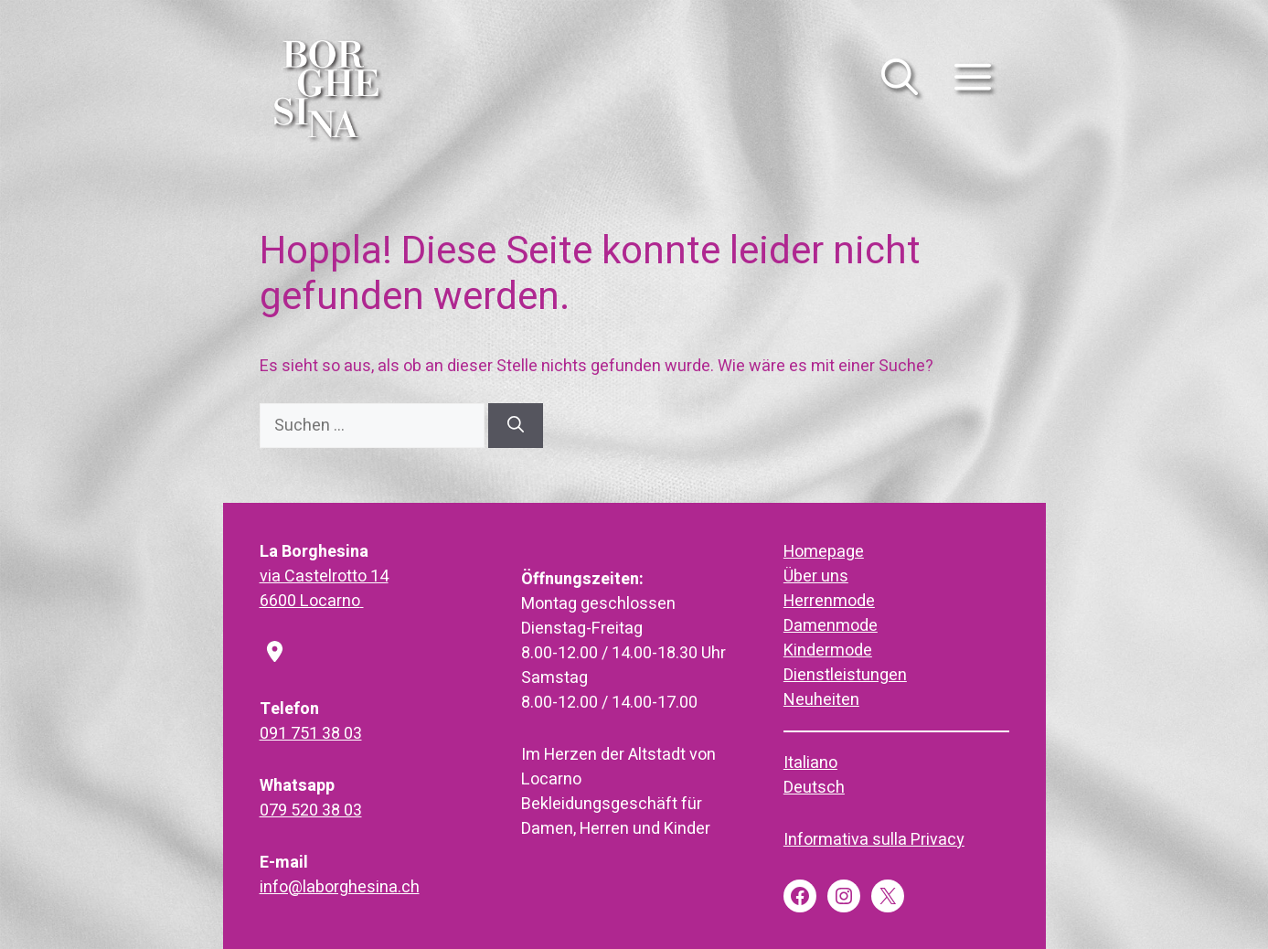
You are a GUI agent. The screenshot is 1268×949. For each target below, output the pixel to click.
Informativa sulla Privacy (873, 839)
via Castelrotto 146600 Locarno (324, 588)
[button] (899, 87)
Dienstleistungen (845, 675)
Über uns (815, 576)
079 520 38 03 (311, 810)
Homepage (823, 551)
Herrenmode (829, 601)
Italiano (810, 763)
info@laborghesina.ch (340, 887)
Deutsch (814, 787)
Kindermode (827, 650)
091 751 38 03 (311, 733)
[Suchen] (515, 425)
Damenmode (830, 625)
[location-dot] (275, 653)
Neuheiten (821, 700)
